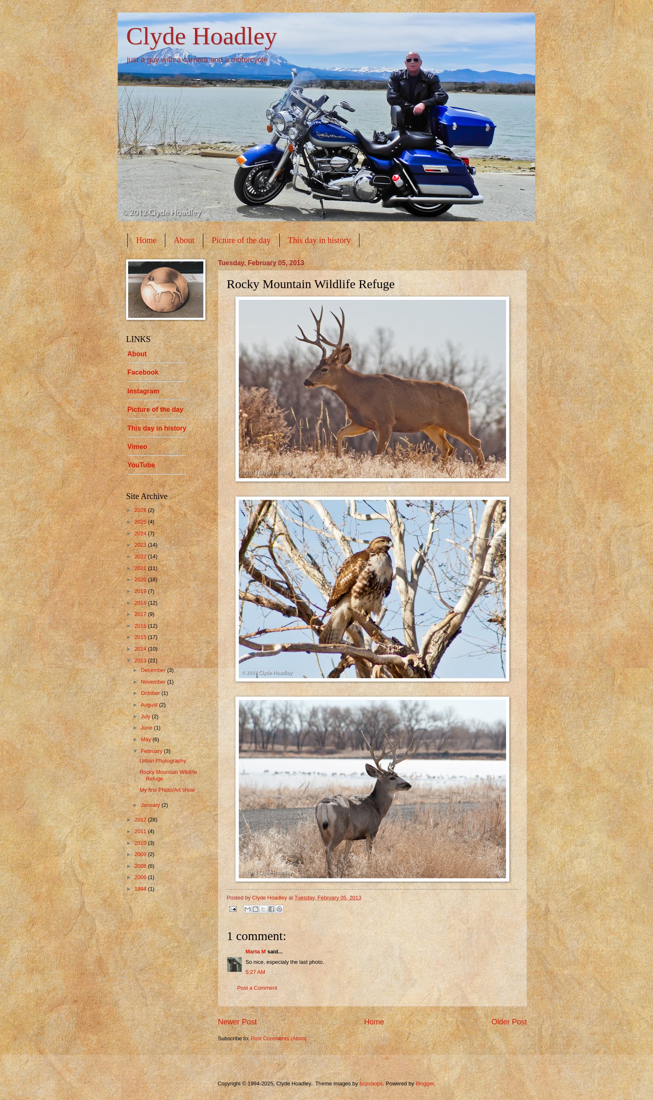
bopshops (371, 1083)
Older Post (509, 1022)
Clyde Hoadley (201, 36)
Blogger (424, 1083)
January (151, 805)
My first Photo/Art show (167, 790)
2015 (141, 637)
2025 (141, 522)
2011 (141, 831)
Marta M (256, 951)
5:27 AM (255, 972)
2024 (141, 533)
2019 (141, 591)
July (146, 716)
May (146, 739)
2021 (141, 568)
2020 (141, 579)
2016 (141, 626)
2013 (141, 660)
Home (146, 240)
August (150, 705)
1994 (141, 889)
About (184, 240)
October (151, 693)
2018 (141, 603)
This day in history (319, 240)
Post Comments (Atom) (279, 1038)
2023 (141, 545)
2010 (141, 843)
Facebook (143, 372)
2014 (141, 649)
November (154, 682)
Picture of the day (241, 240)
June (147, 728)
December (154, 670)
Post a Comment (257, 988)
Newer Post (237, 1022)
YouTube (141, 465)
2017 (141, 614)
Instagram (143, 391)
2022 (141, 556)
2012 (141, 819)
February (152, 751)
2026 (141, 510)
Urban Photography (162, 761)
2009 (141, 854)
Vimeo (137, 446)
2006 (141, 877)
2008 (141, 866)
